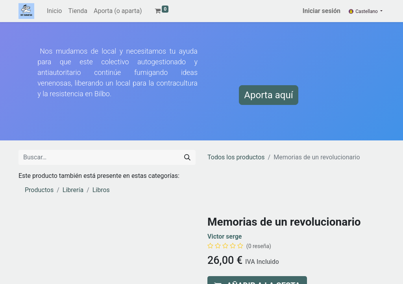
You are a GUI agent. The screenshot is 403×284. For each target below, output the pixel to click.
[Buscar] (187, 157)
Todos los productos (236, 157)
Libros (101, 190)
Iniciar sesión (321, 11)
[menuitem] (54, 11)
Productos (39, 190)
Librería (73, 190)
